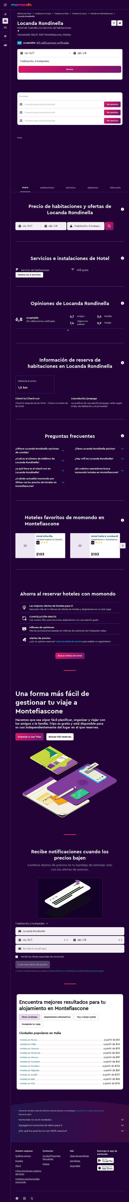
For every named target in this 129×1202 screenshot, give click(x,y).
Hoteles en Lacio (79, 13)
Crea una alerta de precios (69, 641)
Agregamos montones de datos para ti (71, 1125)
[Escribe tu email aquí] (73, 948)
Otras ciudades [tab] (29, 1017)
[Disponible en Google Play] (105, 1160)
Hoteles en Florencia (30, 1053)
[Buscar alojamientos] (5, 21)
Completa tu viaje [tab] (31, 1024)
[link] (69, 656)
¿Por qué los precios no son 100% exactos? (71, 1131)
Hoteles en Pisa (27, 1084)
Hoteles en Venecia (29, 1049)
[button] (5, 4)
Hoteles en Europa (43, 13)
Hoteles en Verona (29, 1057)
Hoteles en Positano (30, 1066)
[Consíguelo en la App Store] (105, 1168)
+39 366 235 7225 (27, 38)
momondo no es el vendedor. (71, 1120)
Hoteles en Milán (28, 1044)
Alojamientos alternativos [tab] (57, 1017)
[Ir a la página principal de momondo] (21, 4)
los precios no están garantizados (90, 1111)
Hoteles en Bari (27, 1079)
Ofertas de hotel (24, 13)
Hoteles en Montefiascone (101, 13)
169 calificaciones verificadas (52, 43)
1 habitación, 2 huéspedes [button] (34, 61)
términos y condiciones (66, 971)
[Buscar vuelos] (5, 14)
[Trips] (5, 36)
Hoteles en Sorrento (30, 1062)
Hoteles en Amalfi (28, 1075)
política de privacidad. (94, 971)
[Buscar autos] (5, 27)
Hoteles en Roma (28, 1040)
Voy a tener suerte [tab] (86, 1017)
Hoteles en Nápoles (29, 1070)
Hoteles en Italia (61, 13)
